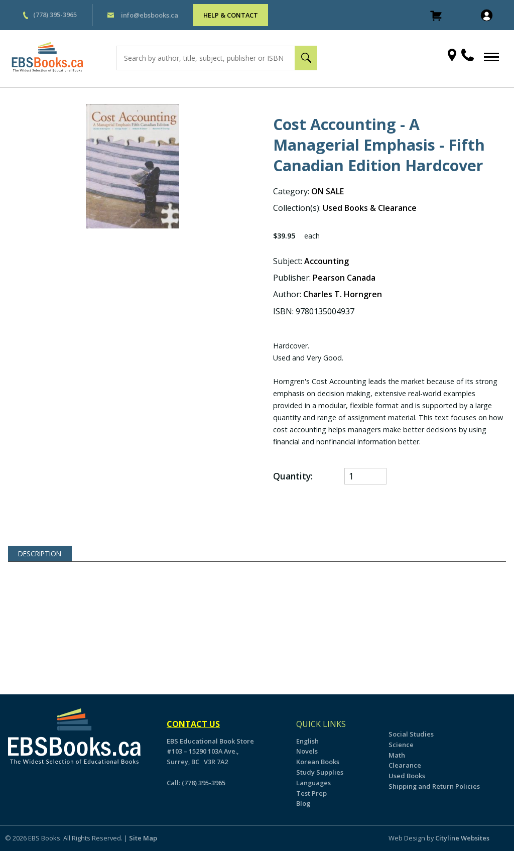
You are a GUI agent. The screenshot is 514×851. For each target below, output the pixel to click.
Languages (313, 782)
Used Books (407, 775)
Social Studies (411, 734)
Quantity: (293, 476)
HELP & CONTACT (230, 15)
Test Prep (311, 793)
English (307, 741)
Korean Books (317, 761)
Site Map (143, 837)
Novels (307, 751)
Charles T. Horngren (342, 294)
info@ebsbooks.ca (149, 15)
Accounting (326, 261)
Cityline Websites (462, 837)
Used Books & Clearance (370, 207)
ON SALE (327, 191)
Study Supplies (319, 772)
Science (401, 744)
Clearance (405, 765)
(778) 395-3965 (55, 14)
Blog (303, 803)
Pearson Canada (344, 277)
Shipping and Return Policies (434, 786)
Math (397, 755)
